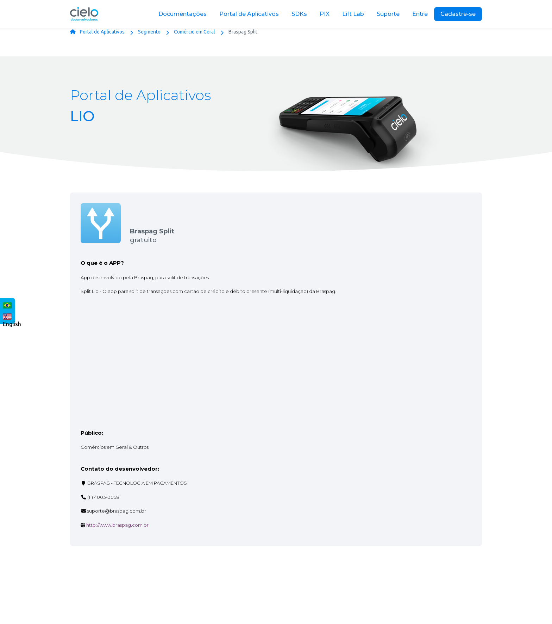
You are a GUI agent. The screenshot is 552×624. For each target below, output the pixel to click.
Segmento (149, 32)
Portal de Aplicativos (102, 32)
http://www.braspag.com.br (117, 525)
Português (5, 304)
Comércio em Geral (194, 32)
